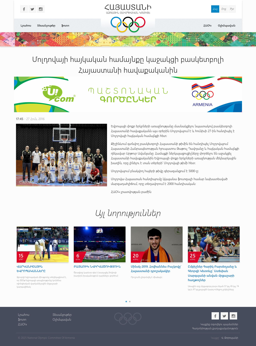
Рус (232, 8)
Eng (224, 8)
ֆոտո (65, 25)
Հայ (215, 8)
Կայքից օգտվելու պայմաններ (219, 324)
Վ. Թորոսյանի (229, 337)
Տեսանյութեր (46, 25)
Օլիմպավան (226, 25)
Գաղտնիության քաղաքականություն (215, 328)
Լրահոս (26, 25)
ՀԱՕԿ (207, 25)
